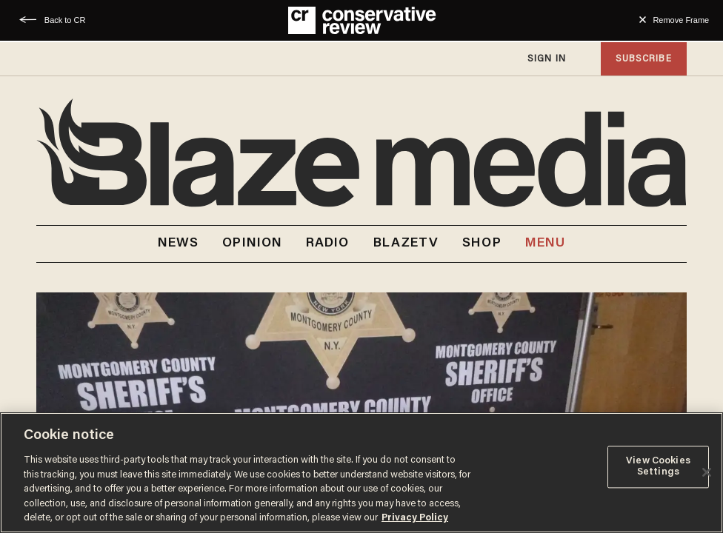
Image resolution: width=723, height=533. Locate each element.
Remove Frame (681, 20)
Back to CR (65, 20)
